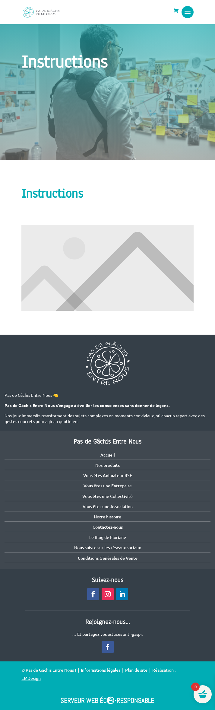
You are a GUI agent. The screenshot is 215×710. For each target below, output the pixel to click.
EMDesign (31, 678)
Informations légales (100, 670)
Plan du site (136, 670)
